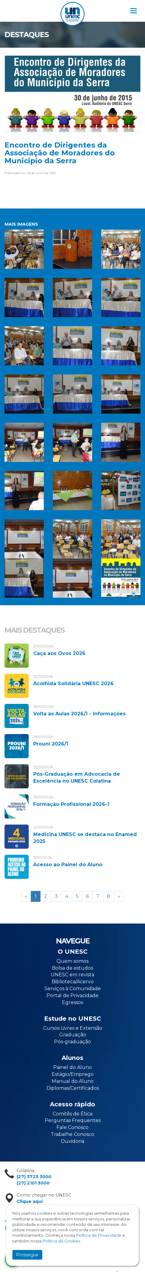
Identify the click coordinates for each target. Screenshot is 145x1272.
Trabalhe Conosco (72, 1134)
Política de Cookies (61, 1241)
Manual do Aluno (73, 1081)
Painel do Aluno (72, 1067)
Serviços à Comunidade (72, 988)
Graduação (72, 1035)
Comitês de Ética (72, 1114)
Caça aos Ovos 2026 (59, 653)
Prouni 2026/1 (50, 744)
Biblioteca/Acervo (73, 981)
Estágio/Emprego (73, 1074)
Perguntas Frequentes (73, 1120)
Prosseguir (27, 1255)
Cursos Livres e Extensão (72, 1028)
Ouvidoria (72, 1141)
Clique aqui (30, 1201)
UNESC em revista (72, 975)
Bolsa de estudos (72, 968)
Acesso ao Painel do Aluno (67, 864)
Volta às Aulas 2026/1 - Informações (79, 714)
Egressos (72, 1002)
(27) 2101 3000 (33, 1183)
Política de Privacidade (98, 1235)
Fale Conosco (72, 1127)
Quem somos (72, 961)
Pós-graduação (72, 1042)
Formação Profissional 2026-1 (71, 804)
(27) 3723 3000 (34, 1176)
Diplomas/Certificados (73, 1088)
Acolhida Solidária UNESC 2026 (73, 683)
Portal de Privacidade (72, 995)
